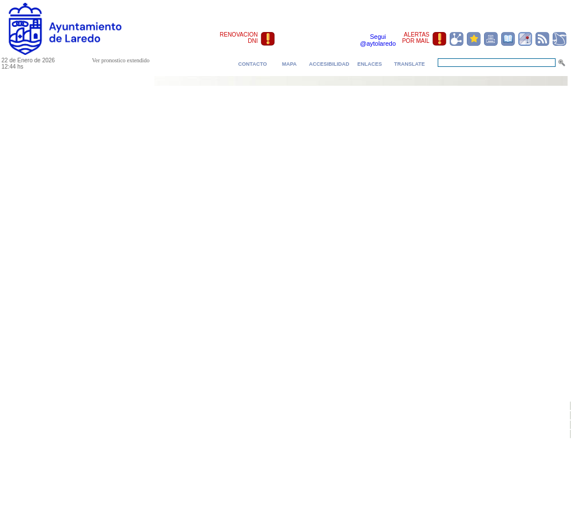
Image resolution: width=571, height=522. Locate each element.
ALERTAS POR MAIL (416, 37)
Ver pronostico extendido (121, 60)
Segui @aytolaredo (378, 40)
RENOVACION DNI (239, 37)
